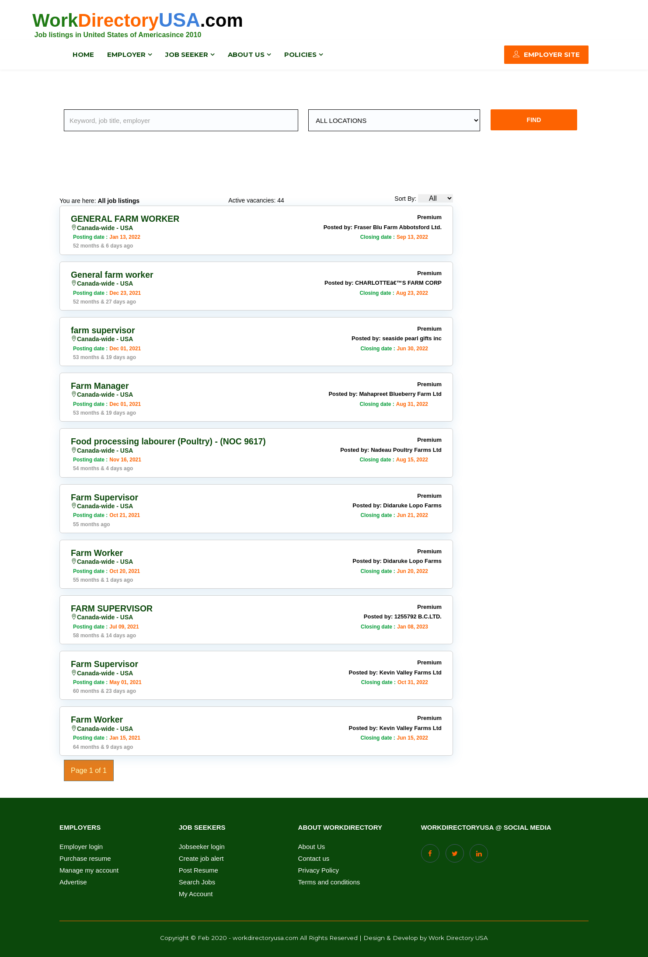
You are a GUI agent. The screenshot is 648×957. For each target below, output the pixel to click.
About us (246, 54)
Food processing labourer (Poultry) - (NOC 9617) (171, 441)
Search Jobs (197, 880)
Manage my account (88, 868)
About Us (311, 845)
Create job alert (201, 856)
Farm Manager (101, 385)
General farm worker (113, 274)
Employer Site (546, 54)
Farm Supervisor (105, 496)
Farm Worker (98, 551)
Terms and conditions (329, 880)
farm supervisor (104, 330)
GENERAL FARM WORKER (127, 219)
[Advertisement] (256, 166)
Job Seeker (186, 54)
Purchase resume (85, 856)
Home (83, 54)
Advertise (73, 880)
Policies (300, 54)
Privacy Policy (318, 868)
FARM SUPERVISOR (113, 607)
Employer (126, 54)
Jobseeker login (202, 845)
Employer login (81, 845)
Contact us (314, 856)
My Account (196, 892)
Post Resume (198, 868)
